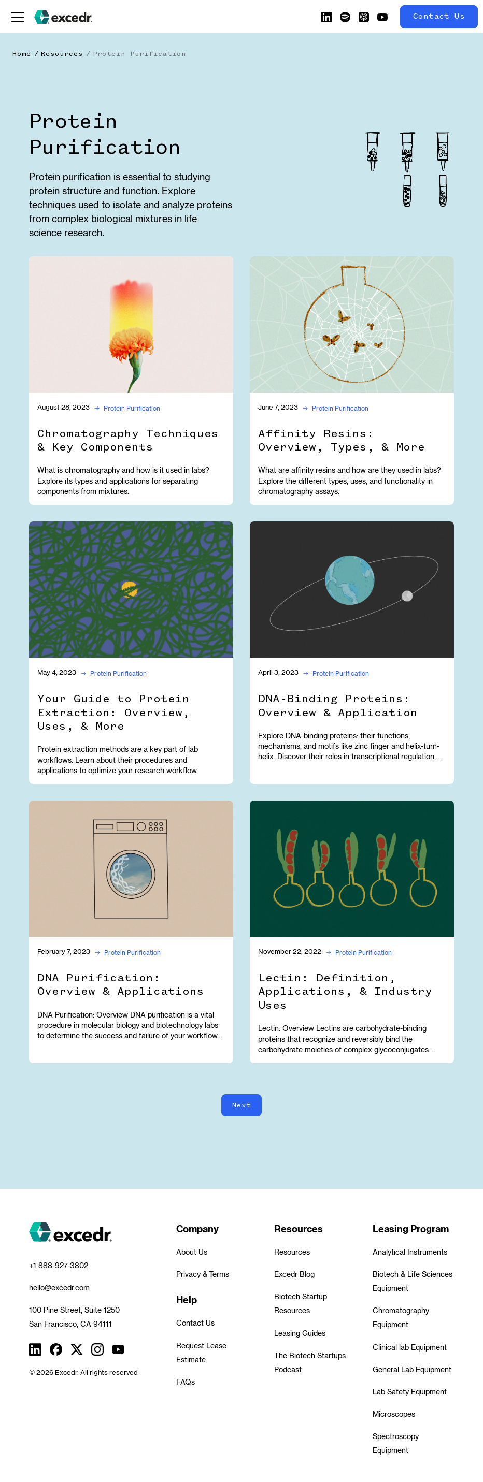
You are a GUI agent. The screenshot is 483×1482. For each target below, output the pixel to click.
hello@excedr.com (59, 1287)
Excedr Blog (294, 1274)
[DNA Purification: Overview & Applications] (131, 869)
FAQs (185, 1382)
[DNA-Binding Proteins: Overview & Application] (352, 589)
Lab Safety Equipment (410, 1392)
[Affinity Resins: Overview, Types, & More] (352, 324)
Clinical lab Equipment (410, 1347)
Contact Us (195, 1323)
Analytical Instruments (410, 1252)
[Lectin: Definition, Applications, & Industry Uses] (352, 869)
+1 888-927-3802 (58, 1265)
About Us (191, 1252)
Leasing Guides (299, 1333)
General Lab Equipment (412, 1369)
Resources (292, 1252)
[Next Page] (241, 1105)
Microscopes (394, 1414)
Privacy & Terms (202, 1274)
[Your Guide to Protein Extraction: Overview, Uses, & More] (131, 589)
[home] (63, 17)
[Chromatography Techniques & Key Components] (131, 324)
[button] (17, 17)
